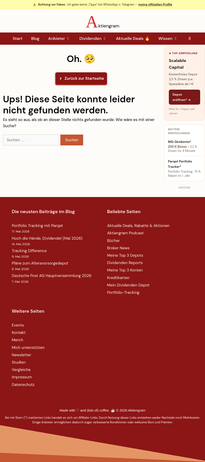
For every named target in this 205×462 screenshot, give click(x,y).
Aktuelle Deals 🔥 (133, 38)
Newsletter (21, 354)
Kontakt (19, 332)
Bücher (113, 240)
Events (18, 325)
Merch (17, 339)
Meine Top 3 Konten (125, 270)
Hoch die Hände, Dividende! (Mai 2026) (47, 238)
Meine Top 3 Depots (125, 255)
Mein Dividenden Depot (128, 285)
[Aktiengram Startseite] (102, 21)
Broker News (118, 247)
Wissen (170, 38)
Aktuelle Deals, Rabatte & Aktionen (138, 225)
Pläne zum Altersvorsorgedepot (40, 263)
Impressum (22, 377)
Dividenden (95, 38)
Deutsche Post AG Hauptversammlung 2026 (51, 275)
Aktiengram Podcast (125, 232)
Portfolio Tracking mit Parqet (37, 225)
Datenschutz (23, 384)
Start (17, 38)
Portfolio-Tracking (123, 292)
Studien (19, 362)
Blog (35, 38)
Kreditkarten (118, 277)
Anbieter (61, 38)
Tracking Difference (29, 250)
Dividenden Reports (125, 262)
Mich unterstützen (28, 347)
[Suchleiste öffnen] (190, 38)
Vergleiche (21, 369)
